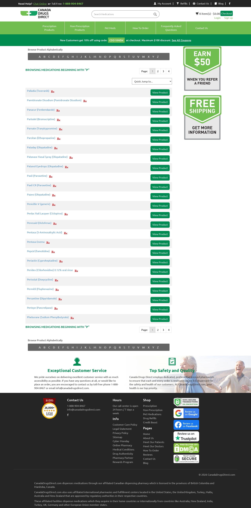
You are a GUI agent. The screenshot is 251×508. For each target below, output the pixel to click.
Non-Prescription (152, 409)
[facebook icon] (230, 3)
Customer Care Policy (125, 424)
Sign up (228, 17)
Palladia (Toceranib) (38, 90)
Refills (182, 3)
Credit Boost (150, 422)
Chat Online (40, 3)
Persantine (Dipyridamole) (42, 298)
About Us (148, 438)
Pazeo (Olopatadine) (38, 194)
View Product (160, 92)
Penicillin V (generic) (38, 204)
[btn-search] (155, 14)
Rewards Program (123, 461)
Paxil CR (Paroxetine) (39, 185)
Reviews (148, 454)
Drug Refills (149, 418)
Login (217, 17)
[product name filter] (126, 14)
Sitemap (117, 437)
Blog (219, 3)
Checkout (226, 13)
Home (146, 433)
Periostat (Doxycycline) (40, 279)
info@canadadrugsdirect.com (83, 409)
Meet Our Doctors (153, 446)
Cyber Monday (121, 441)
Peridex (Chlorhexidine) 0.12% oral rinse (50, 270)
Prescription (150, 405)
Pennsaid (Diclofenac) (39, 222)
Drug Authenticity (123, 453)
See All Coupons (181, 40)
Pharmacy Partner (123, 457)
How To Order (151, 450)
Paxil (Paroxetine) (37, 175)
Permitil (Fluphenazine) (40, 289)
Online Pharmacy (122, 445)
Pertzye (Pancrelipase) (40, 307)
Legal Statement (122, 428)
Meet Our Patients (153, 442)
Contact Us (201, 3)
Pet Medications (152, 414)
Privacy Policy (120, 432)
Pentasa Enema (36, 241)
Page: (144, 71)
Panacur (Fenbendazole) (41, 109)
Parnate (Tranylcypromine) (42, 128)
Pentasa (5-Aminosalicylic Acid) (44, 232)
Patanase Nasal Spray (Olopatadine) (47, 156)
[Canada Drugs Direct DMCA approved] (186, 449)
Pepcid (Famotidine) (38, 251)
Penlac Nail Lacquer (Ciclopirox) (45, 213)
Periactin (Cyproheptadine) (42, 260)
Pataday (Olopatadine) (39, 147)
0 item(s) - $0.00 (208, 13)
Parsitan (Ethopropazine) (41, 137)
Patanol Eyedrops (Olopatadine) (45, 166)
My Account (162, 3)
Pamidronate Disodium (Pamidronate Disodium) (54, 100)
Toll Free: (68, 3)
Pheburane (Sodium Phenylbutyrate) (48, 317)
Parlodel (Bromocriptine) (41, 119)
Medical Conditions (123, 449)
